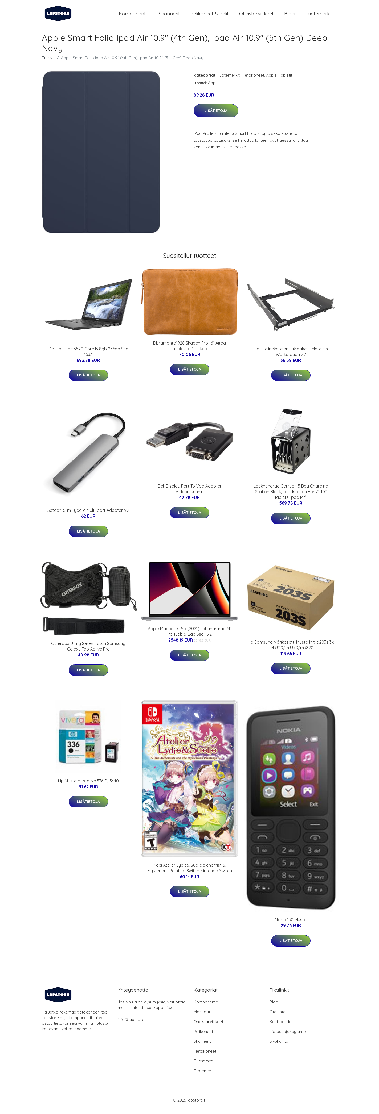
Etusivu (48, 62)
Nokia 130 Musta (291, 924)
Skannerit (169, 16)
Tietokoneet (253, 79)
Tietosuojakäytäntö (288, 1036)
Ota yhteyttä (281, 1016)
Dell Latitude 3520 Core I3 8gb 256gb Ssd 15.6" (88, 356)
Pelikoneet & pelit (209, 16)
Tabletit (285, 79)
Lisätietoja (216, 115)
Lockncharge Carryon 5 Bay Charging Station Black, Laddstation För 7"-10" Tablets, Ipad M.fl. (291, 496)
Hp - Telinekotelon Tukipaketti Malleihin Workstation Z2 (291, 356)
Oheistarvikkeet (256, 16)
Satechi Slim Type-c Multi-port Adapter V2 (88, 514)
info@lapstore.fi (133, 1024)
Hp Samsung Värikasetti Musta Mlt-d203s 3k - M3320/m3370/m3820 (291, 649)
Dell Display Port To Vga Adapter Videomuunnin (190, 493)
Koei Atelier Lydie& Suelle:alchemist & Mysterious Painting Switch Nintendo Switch (189, 872)
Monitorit (202, 1016)
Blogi (289, 16)
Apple (271, 79)
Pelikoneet (203, 1036)
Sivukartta (279, 1046)
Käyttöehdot (281, 1026)
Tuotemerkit (319, 16)
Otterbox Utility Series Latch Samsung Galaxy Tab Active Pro (88, 651)
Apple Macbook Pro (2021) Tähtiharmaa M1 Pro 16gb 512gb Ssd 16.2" (189, 636)
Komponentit (133, 16)
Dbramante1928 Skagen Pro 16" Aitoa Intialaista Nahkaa (189, 350)
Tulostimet (203, 1065)
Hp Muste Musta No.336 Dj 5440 (88, 785)
